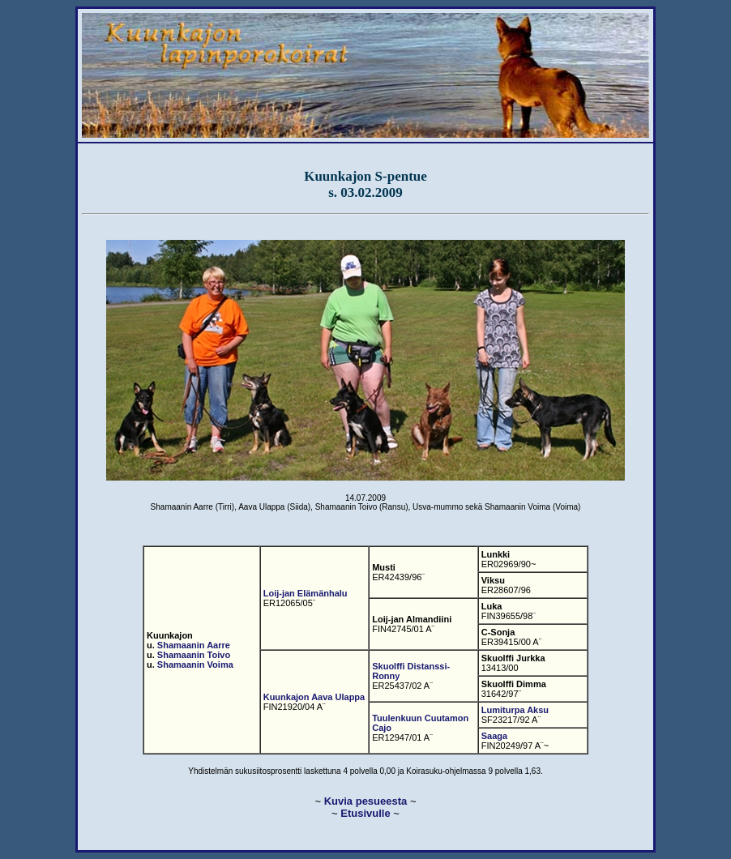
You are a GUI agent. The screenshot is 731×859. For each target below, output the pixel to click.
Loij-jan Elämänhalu (305, 593)
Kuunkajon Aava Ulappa (314, 697)
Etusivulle (365, 813)
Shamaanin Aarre (193, 645)
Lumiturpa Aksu (515, 710)
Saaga (494, 736)
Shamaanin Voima (195, 664)
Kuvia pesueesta (366, 801)
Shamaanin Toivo (193, 655)
